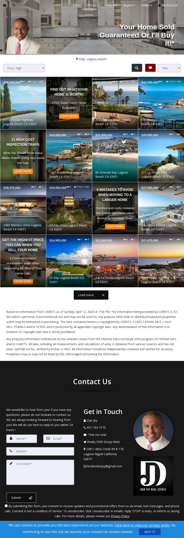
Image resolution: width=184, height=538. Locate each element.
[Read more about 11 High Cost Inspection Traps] (23, 155)
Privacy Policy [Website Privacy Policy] (120, 516)
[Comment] (40, 472)
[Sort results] (24, 68)
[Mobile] (40, 451)
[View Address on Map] (105, 454)
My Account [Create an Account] (168, 5)
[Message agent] (105, 434)
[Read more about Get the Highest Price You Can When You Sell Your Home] (23, 261)
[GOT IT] (149, 532)
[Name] (21, 439)
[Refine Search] (137, 68)
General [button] (110, 5)
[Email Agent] (6, 5)
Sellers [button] (146, 5)
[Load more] (91, 295)
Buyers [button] (129, 5)
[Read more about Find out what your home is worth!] (69, 103)
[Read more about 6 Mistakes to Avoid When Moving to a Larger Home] (115, 208)
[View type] (169, 68)
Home (75, 5)
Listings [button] (92, 5)
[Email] (58, 439)
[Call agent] (13, 5)
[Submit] (21, 497)
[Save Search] (150, 68)
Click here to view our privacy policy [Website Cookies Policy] (142, 525)
